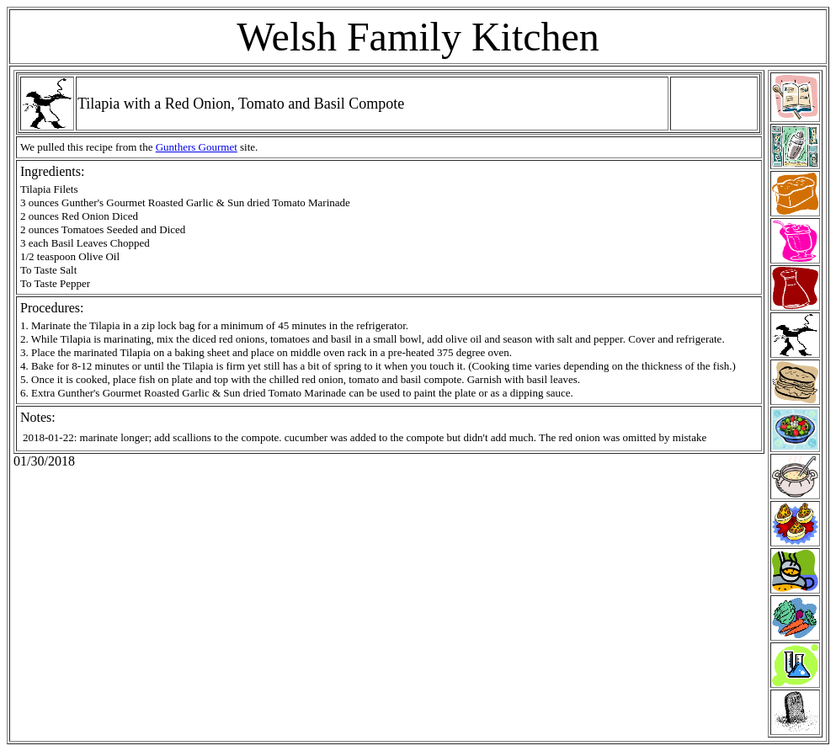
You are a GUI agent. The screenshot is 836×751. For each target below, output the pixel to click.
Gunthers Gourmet (196, 147)
